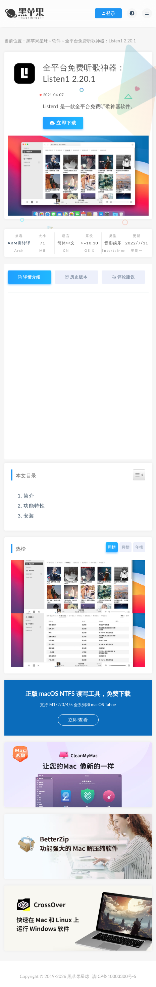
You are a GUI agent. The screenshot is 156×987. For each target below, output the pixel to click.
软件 (56, 40)
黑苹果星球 (37, 40)
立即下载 (63, 123)
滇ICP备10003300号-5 (114, 976)
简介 (28, 495)
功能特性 (34, 506)
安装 (28, 516)
